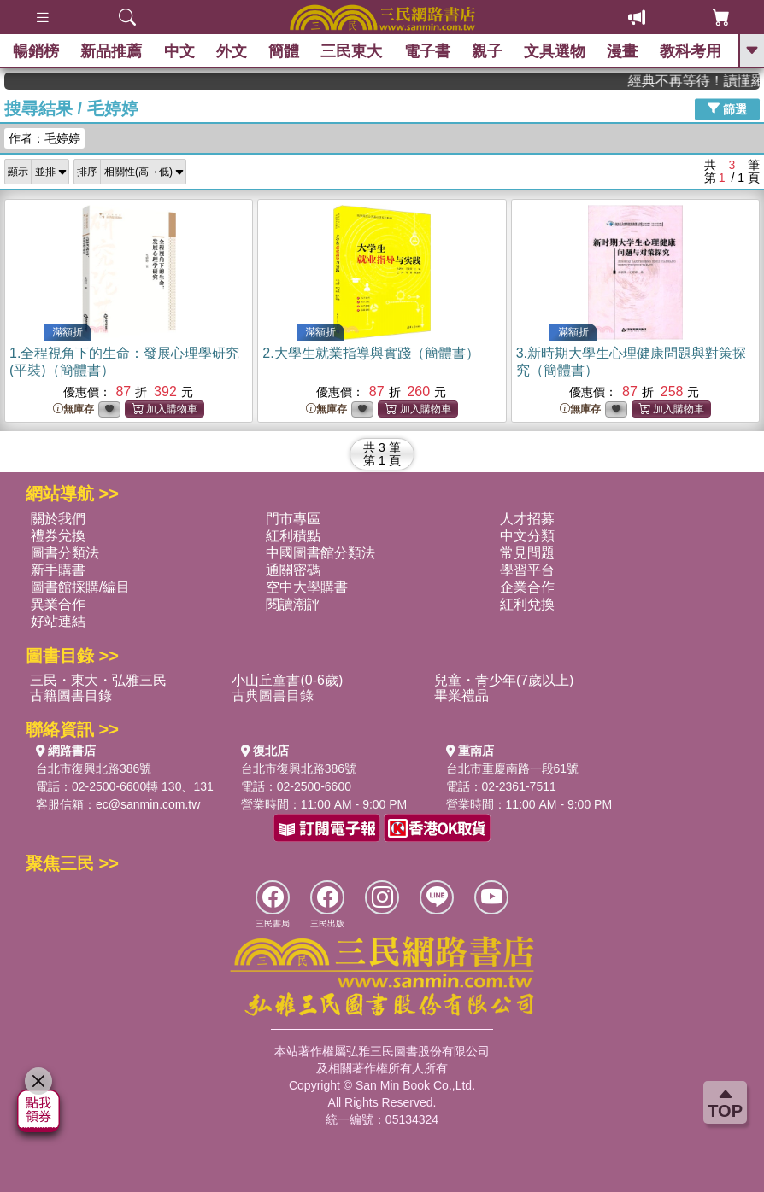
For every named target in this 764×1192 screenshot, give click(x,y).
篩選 (727, 108)
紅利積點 (293, 536)
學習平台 (527, 570)
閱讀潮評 (293, 604)
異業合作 (58, 604)
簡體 (283, 51)
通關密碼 (293, 570)
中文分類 (527, 536)
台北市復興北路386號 (93, 768)
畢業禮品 (461, 695)
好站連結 (58, 621)
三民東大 (351, 51)
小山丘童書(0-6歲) (287, 680)
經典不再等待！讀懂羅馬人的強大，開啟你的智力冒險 (703, 80)
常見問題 (527, 553)
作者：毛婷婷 (44, 138)
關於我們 (58, 518)
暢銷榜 (36, 51)
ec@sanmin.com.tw (148, 804)
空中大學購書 (307, 587)
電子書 (427, 51)
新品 (111, 51)
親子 (487, 51)
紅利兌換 (527, 604)
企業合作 (527, 587)
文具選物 (554, 51)
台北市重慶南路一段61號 (512, 768)
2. (370, 353)
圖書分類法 (65, 553)
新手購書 (58, 570)
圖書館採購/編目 (80, 587)
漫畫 (622, 51)
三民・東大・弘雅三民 (98, 680)
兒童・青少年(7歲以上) (504, 680)
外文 (231, 51)
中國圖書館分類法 (320, 553)
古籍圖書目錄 (71, 695)
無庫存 (73, 409)
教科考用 (690, 51)
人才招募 (527, 518)
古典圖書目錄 (273, 695)
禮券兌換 (58, 536)
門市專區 (293, 518)
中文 (179, 51)
